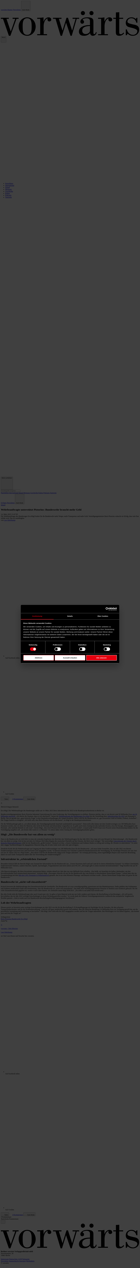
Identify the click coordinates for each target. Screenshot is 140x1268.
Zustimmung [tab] (37, 616)
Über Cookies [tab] (102, 616)
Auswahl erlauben (70, 658)
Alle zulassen (101, 658)
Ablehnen (38, 658)
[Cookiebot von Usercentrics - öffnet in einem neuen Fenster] (107, 609)
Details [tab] (70, 616)
